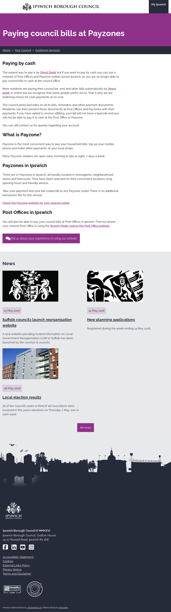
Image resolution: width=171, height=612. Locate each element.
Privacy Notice (12, 569)
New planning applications (111, 319)
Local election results (21, 397)
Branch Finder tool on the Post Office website (79, 226)
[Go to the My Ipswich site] (159, 6)
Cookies (8, 561)
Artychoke (63, 608)
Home (6, 50)
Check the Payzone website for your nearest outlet (35, 203)
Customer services (47, 50)
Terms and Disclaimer (17, 573)
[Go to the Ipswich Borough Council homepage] (60, 7)
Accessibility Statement (18, 557)
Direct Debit (48, 72)
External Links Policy (16, 565)
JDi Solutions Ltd (34, 608)
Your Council (23, 50)
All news (85, 427)
